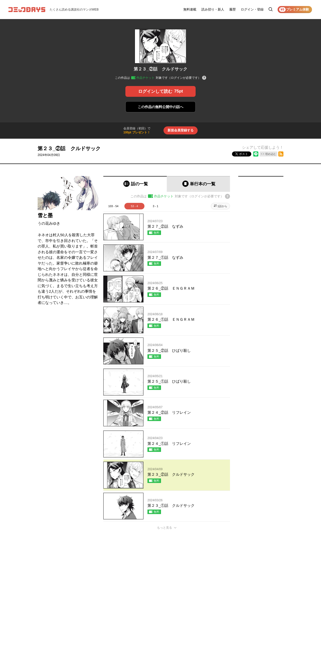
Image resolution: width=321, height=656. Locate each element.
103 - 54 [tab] (113, 206)
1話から (222, 206)
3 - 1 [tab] (155, 206)
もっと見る (164, 527)
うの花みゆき (49, 223)
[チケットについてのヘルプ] (204, 78)
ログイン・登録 (252, 9)
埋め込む (270, 153)
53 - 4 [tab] (134, 206)
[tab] (135, 184)
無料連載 (189, 9)
